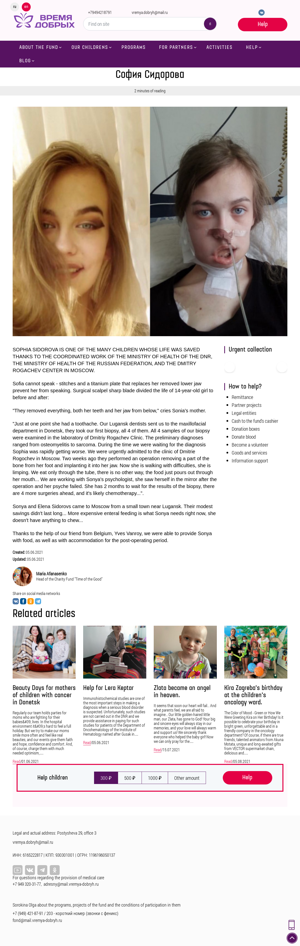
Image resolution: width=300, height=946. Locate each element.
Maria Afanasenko (51, 574)
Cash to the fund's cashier (255, 421)
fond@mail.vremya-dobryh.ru (37, 920)
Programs (134, 47)
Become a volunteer (250, 444)
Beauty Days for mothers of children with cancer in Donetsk (44, 695)
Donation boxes (246, 428)
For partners (176, 47)
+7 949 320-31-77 (27, 884)
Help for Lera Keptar (108, 688)
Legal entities (244, 413)
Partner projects (246, 405)
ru (14, 6)
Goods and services (249, 452)
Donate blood (244, 436)
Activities (219, 47)
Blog (25, 61)
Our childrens (90, 47)
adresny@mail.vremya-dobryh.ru (71, 884)
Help (263, 24)
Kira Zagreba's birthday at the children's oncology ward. (253, 695)
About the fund (38, 47)
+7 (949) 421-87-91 (28, 913)
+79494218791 (100, 12)
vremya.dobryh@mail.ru (150, 12)
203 (50, 913)
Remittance (242, 397)
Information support (250, 460)
